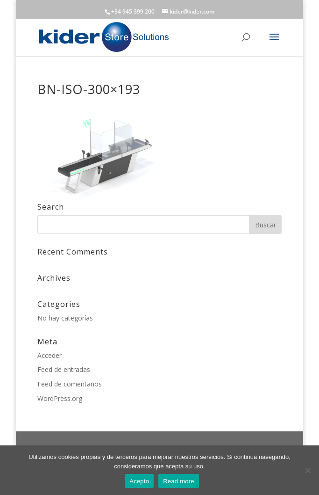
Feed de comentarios (69, 383)
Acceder (49, 355)
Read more (178, 481)
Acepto (139, 481)
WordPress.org (59, 398)
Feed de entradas (63, 369)
